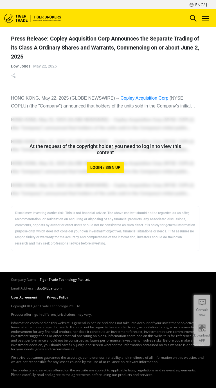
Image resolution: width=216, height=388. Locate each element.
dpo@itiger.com (49, 288)
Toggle (205, 18)
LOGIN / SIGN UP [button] (105, 167)
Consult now (202, 312)
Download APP (202, 338)
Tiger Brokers (36, 18)
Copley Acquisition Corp (144, 98)
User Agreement (24, 297)
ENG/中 (202, 4)
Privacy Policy (57, 297)
